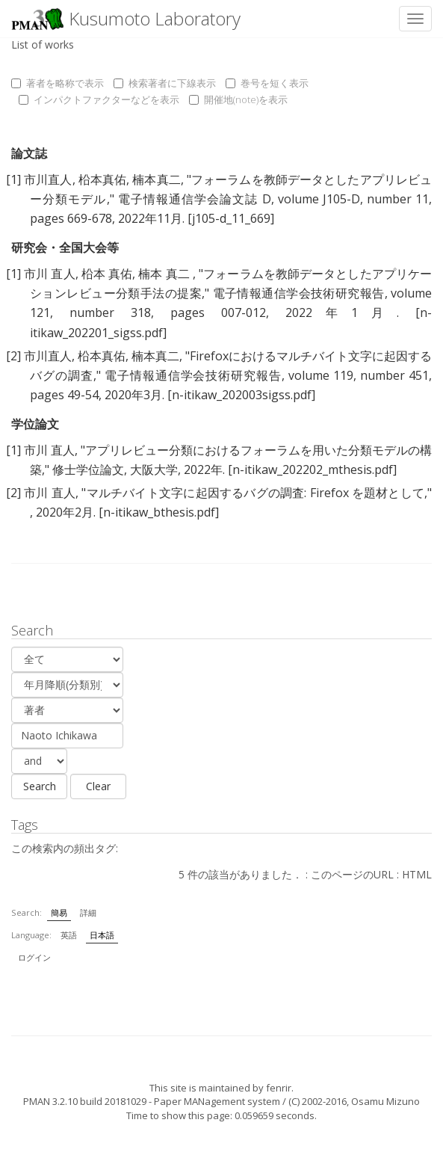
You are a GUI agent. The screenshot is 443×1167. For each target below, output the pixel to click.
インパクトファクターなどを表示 (99, 99)
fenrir (278, 1087)
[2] (13, 356)
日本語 (102, 934)
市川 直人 (49, 273)
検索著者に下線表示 (165, 83)
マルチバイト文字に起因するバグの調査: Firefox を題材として (255, 492)
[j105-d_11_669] (231, 218)
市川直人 (48, 179)
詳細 (88, 912)
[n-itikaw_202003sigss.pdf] (241, 395)
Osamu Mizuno (385, 1101)
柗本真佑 (102, 179)
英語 (69, 934)
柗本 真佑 (107, 273)
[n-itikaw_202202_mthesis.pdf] (312, 469)
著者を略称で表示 (57, 83)
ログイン (34, 957)
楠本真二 (156, 179)
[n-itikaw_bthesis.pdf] (159, 512)
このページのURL (352, 874)
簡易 (59, 912)
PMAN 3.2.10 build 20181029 (84, 1101)
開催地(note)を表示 (238, 99)
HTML (417, 874)
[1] (13, 179)
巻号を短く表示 (267, 83)
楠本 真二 (165, 273)
